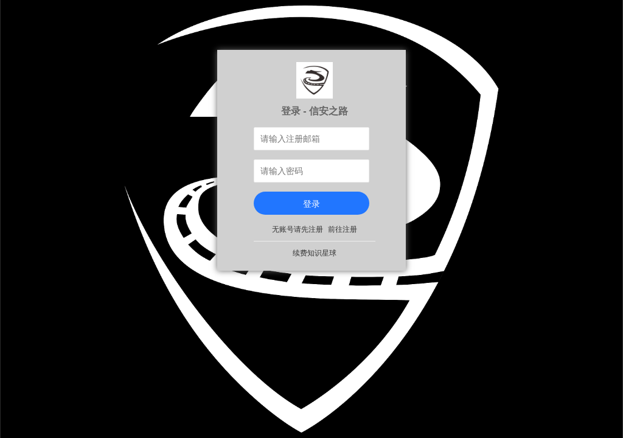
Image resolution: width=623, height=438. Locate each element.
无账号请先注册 (297, 229)
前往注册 (342, 229)
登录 (311, 204)
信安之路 (328, 110)
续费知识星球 (314, 253)
